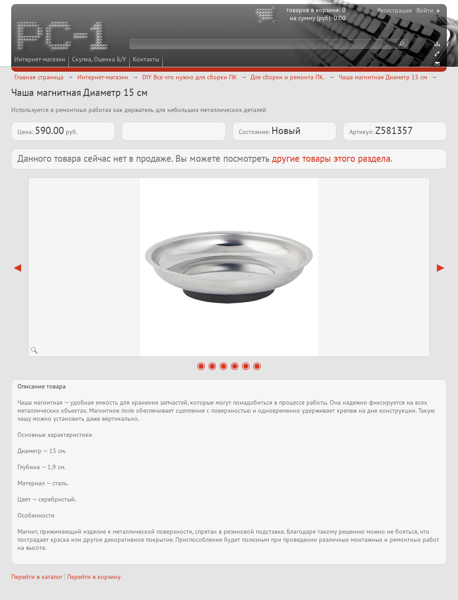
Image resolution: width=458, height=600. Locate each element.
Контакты (146, 59)
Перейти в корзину (94, 577)
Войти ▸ (428, 10)
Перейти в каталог (37, 577)
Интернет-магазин (39, 59)
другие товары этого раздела (331, 158)
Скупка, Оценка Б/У (99, 59)
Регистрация (394, 10)
